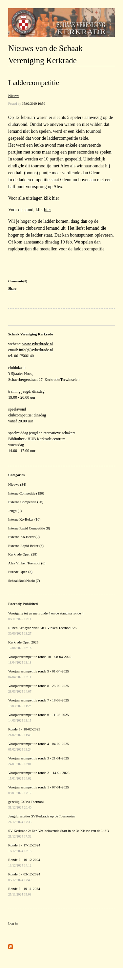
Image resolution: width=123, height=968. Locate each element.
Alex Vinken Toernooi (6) (26, 563)
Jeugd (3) (15, 511)
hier (55, 198)
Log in (13, 923)
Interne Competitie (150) (26, 493)
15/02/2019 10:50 (33, 103)
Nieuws (13, 96)
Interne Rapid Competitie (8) (29, 528)
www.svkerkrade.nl (37, 344)
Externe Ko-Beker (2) (24, 537)
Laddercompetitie (33, 82)
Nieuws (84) (17, 484)
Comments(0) (17, 281)
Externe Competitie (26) (25, 502)
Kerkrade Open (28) (22, 554)
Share (12, 288)
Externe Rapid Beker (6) (26, 546)
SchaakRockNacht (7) (24, 581)
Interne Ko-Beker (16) (24, 519)
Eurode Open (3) (20, 572)
